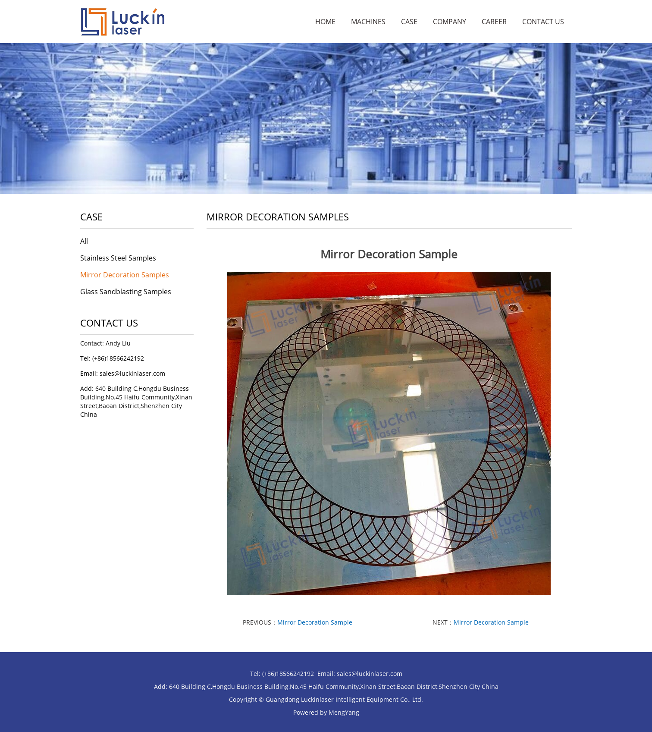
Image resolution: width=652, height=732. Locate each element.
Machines (368, 21)
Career (494, 21)
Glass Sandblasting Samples (125, 291)
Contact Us (543, 21)
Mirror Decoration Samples (124, 275)
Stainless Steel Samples (118, 258)
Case (409, 21)
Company (449, 21)
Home (325, 21)
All (84, 241)
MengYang (344, 712)
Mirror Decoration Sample (314, 622)
